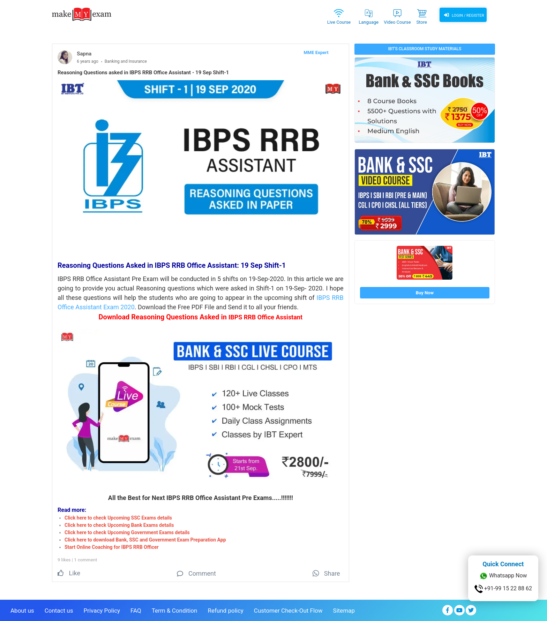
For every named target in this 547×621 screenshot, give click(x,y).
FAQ (135, 609)
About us (22, 609)
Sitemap (344, 609)
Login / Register (463, 16)
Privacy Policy (101, 609)
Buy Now (425, 292)
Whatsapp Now (503, 576)
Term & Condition (174, 609)
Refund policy (225, 609)
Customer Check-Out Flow (288, 609)
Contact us (59, 609)
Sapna (84, 54)
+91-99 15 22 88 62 (503, 589)
